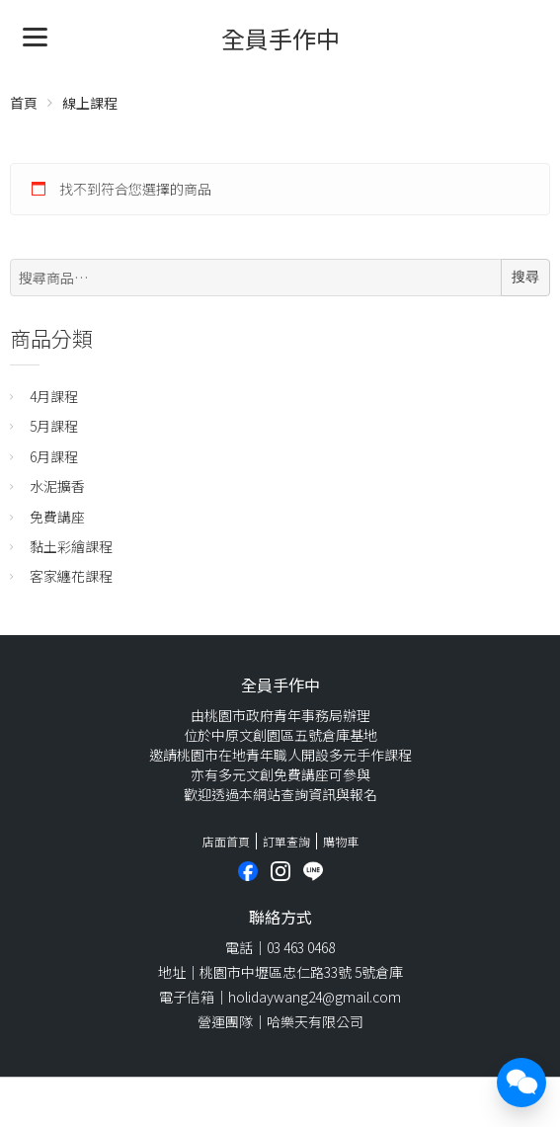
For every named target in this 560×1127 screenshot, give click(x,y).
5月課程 (54, 426)
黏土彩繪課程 (71, 546)
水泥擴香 (57, 486)
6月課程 (54, 456)
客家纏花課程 (71, 576)
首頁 (24, 103)
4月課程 (54, 396)
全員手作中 (280, 38)
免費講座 (57, 516)
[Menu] (35, 35)
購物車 (341, 841)
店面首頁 (226, 841)
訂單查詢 (286, 841)
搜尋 (525, 276)
